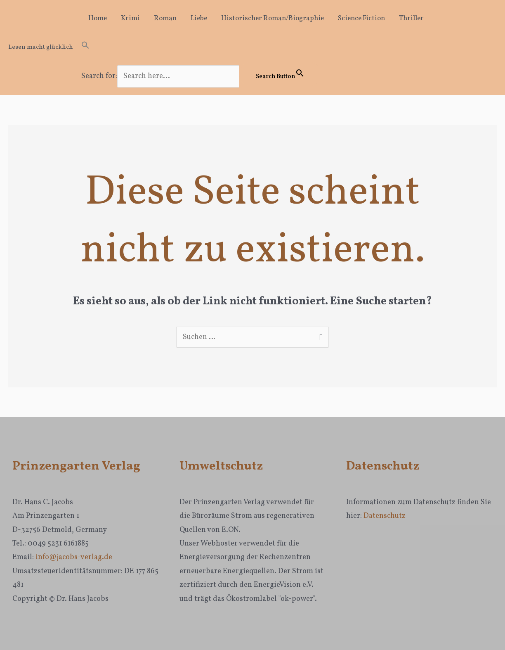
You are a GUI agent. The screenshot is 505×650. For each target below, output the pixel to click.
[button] (201, 47)
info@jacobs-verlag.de (73, 557)
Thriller (411, 18)
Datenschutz (384, 516)
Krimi (130, 18)
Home (97, 18)
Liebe (199, 18)
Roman (165, 18)
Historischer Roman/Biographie (272, 18)
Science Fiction (361, 18)
